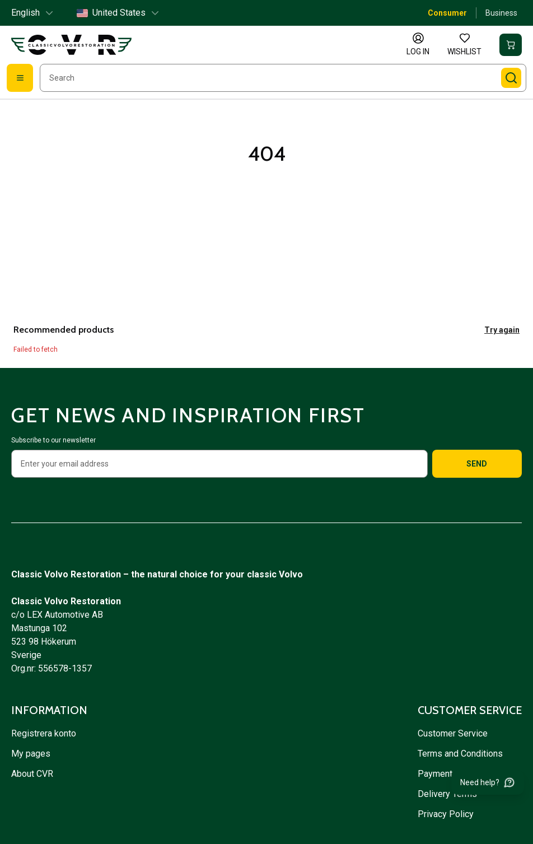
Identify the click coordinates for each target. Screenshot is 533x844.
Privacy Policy (447, 814)
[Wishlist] (464, 44)
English (32, 12)
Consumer (447, 12)
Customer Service (453, 733)
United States (118, 12)
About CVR (32, 773)
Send (476, 463)
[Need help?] (487, 782)
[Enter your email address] (219, 463)
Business (501, 12)
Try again (502, 329)
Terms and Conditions (461, 753)
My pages (30, 753)
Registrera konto (43, 733)
